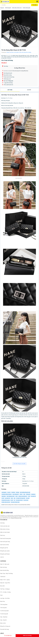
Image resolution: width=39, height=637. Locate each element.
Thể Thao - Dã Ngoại (5, 589)
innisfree (13, 492)
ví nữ (29, 496)
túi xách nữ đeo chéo (15, 502)
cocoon (8, 492)
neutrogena (4, 492)
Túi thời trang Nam (4, 610)
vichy (16, 496)
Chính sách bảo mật (4, 526)
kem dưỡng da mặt (10, 496)
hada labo (4, 496)
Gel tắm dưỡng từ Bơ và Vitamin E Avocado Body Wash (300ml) (17, 504)
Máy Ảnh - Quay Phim (5, 582)
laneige (17, 492)
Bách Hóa (2, 601)
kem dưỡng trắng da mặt (25, 492)
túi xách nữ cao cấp (6, 500)
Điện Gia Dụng (3, 567)
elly (14, 498)
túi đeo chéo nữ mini (6, 502)
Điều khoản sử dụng (4, 529)
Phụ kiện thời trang (4, 629)
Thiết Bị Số (2, 576)
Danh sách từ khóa (4, 544)
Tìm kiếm (34, 5)
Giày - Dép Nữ (3, 620)
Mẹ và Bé (2, 586)
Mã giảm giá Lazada (5, 550)
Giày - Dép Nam (3, 617)
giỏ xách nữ (7, 498)
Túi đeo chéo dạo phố (26, 7)
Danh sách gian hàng (5, 541)
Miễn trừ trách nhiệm (5, 532)
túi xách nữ (33, 496)
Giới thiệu (10, 89)
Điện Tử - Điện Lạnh (4, 564)
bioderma (33, 494)
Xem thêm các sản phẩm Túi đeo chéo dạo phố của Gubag (20, 52)
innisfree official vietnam (7, 494)
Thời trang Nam (3, 604)
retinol (21, 494)
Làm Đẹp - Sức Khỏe (5, 598)
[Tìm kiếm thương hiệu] (16, 5)
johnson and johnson (23, 496)
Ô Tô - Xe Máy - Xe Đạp (5, 592)
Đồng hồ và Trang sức (5, 626)
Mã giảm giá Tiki (4, 547)
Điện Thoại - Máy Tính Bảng (6, 573)
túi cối (3, 498)
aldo (12, 498)
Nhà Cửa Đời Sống (4, 570)
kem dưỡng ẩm (16, 494)
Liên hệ (2, 557)
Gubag (7, 52)
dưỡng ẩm (28, 494)
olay (24, 494)
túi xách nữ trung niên (20, 498)
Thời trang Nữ (3, 607)
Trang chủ (2, 7)
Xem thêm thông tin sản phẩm (19, 463)
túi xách (27, 498)
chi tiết (29, 89)
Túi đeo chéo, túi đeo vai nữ (16, 7)
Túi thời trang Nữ (8, 7)
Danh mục (2, 535)
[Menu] (37, 1)
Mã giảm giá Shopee (5, 554)
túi (14, 500)
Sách (1, 595)
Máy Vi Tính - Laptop (5, 579)
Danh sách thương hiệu (5, 538)
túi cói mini (26, 500)
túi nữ (12, 500)
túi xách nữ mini (19, 500)
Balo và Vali (3, 623)
